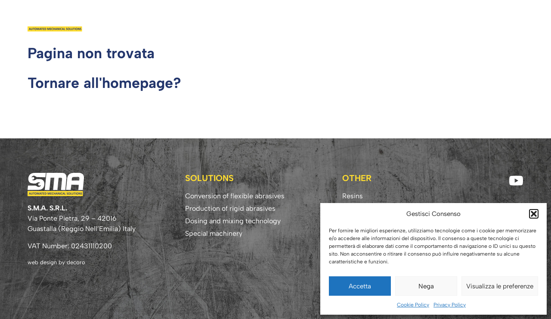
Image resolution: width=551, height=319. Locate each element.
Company (292, 20)
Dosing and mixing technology (233, 221)
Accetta (360, 286)
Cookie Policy (413, 305)
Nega (426, 286)
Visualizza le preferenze (499, 286)
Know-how (459, 20)
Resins (372, 20)
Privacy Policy (449, 305)
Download (411, 20)
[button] (533, 214)
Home (258, 20)
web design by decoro (56, 262)
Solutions (335, 20)
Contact (503, 20)
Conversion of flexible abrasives (235, 196)
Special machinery (213, 233)
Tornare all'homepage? (104, 83)
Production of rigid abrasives (230, 208)
